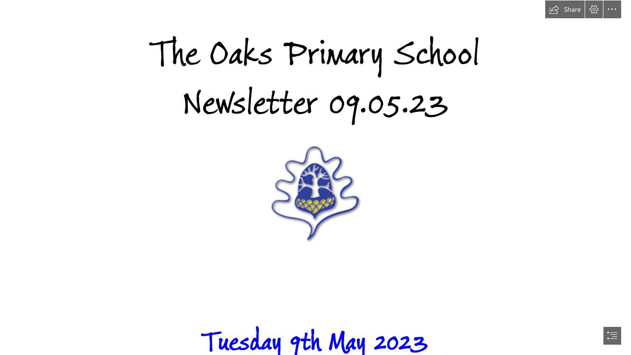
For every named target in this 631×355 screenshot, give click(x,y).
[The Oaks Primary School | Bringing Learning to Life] (315, 193)
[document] (315, 177)
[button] (565, 9)
